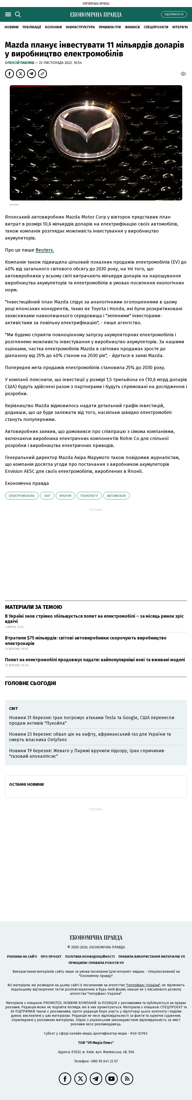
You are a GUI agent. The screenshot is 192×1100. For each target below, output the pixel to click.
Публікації (31, 27)
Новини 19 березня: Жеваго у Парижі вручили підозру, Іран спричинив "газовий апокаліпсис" (86, 753)
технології (89, 496)
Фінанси (132, 27)
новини (11, 27)
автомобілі (116, 496)
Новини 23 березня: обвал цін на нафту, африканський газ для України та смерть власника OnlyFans (90, 736)
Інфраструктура (80, 27)
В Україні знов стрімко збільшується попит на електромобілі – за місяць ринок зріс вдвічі (94, 618)
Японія (65, 496)
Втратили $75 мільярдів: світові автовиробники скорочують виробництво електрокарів (85, 640)
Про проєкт (51, 956)
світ (47, 496)
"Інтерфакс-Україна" (143, 985)
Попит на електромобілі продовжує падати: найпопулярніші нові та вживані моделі (95, 660)
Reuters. (45, 250)
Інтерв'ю (180, 27)
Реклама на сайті (22, 956)
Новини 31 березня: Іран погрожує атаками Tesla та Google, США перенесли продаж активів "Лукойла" (91, 720)
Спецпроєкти (156, 27)
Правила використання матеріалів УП (151, 956)
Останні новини (26, 784)
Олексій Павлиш (20, 63)
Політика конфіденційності (90, 956)
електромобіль (22, 496)
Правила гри (110, 27)
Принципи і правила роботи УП (96, 963)
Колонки (53, 27)
